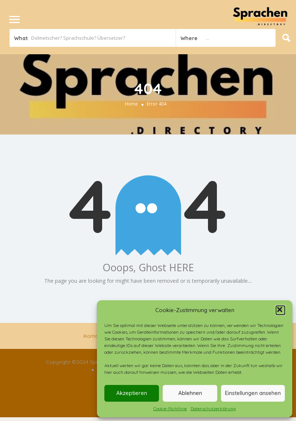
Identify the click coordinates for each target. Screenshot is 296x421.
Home (131, 104)
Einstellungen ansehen (253, 392)
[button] (280, 310)
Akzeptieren (131, 392)
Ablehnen (190, 392)
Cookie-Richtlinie (170, 408)
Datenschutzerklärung (213, 408)
